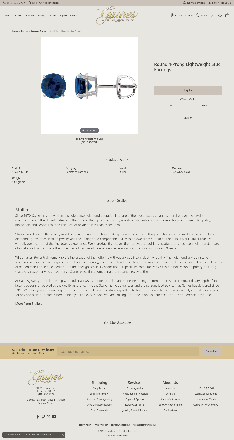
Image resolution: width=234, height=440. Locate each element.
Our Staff (170, 393)
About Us (170, 388)
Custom (17, 15)
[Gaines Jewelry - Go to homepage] (46, 377)
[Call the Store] (46, 393)
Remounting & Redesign (135, 393)
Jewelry (41, 15)
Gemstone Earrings (38, 31)
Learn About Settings (206, 393)
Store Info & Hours (170, 399)
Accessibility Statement (144, 424)
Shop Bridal (99, 388)
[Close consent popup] (63, 435)
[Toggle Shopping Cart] (227, 15)
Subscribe (211, 351)
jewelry (15, 31)
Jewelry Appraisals (134, 404)
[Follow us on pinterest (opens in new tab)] (43, 417)
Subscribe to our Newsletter (33, 349)
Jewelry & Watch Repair (134, 410)
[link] (14, 3)
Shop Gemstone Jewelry (99, 404)
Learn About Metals (205, 399)
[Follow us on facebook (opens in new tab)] (38, 417)
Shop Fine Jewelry (99, 393)
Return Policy (84, 424)
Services (52, 15)
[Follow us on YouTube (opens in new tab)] (54, 417)
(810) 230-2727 (89, 142)
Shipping (171, 106)
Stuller (122, 172)
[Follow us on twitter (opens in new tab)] (49, 417)
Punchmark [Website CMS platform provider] (122, 435)
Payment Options (68, 15)
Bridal (7, 15)
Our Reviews (170, 410)
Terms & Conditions (120, 424)
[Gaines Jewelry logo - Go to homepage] (117, 15)
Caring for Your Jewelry (205, 404)
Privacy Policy (101, 424)
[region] (89, 85)
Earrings (24, 31)
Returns (205, 106)
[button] (202, 15)
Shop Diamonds (99, 410)
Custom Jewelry (135, 388)
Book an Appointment (170, 404)
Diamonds (30, 15)
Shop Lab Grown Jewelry (99, 399)
